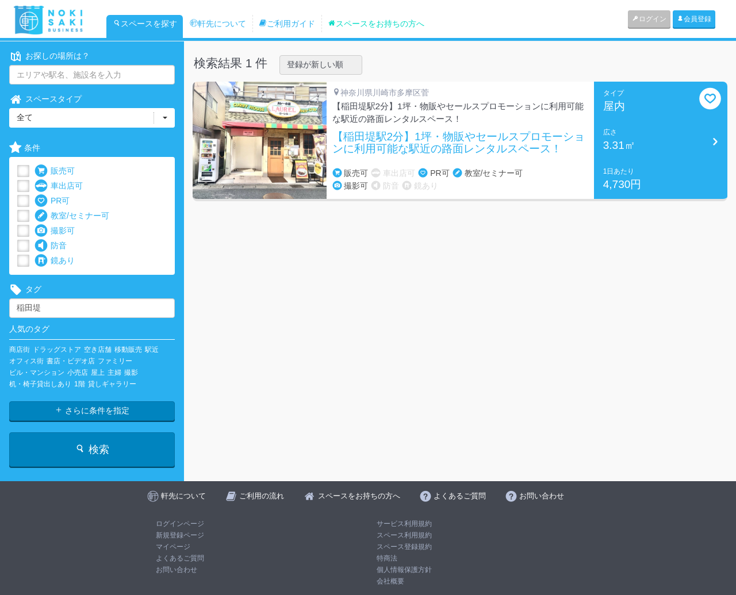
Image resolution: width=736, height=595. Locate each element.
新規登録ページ (180, 535)
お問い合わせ (176, 570)
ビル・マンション (36, 372)
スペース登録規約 (404, 547)
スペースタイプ (45, 99)
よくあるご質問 (180, 558)
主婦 (114, 372)
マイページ (173, 547)
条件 (24, 148)
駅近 (152, 350)
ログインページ (180, 524)
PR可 (52, 201)
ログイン (649, 19)
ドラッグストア (57, 350)
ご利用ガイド (287, 23)
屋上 (98, 372)
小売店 (77, 372)
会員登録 (694, 19)
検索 (92, 449)
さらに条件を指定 (92, 410)
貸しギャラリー (112, 384)
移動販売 (128, 350)
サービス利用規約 (404, 524)
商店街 (19, 350)
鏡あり (54, 261)
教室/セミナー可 (71, 216)
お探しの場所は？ (49, 56)
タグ (25, 289)
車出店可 (58, 186)
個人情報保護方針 (404, 570)
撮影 (131, 372)
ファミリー (115, 361)
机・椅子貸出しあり (40, 384)
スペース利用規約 (404, 535)
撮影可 (54, 231)
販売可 (54, 171)
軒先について (218, 23)
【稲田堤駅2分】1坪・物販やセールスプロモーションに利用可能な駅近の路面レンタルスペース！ (458, 143)
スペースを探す (145, 23)
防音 (50, 246)
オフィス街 (26, 361)
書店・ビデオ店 (71, 361)
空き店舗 (98, 350)
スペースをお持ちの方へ (376, 23)
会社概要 (390, 581)
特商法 (387, 558)
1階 (79, 384)
